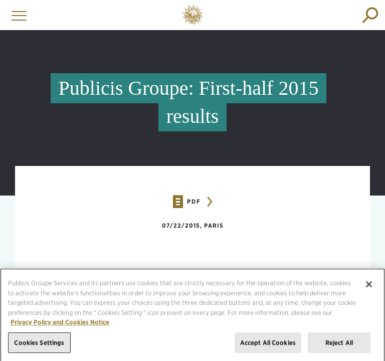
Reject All (339, 345)
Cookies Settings (39, 345)
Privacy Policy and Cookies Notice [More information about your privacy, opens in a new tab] (60, 325)
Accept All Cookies (268, 345)
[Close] (369, 287)
